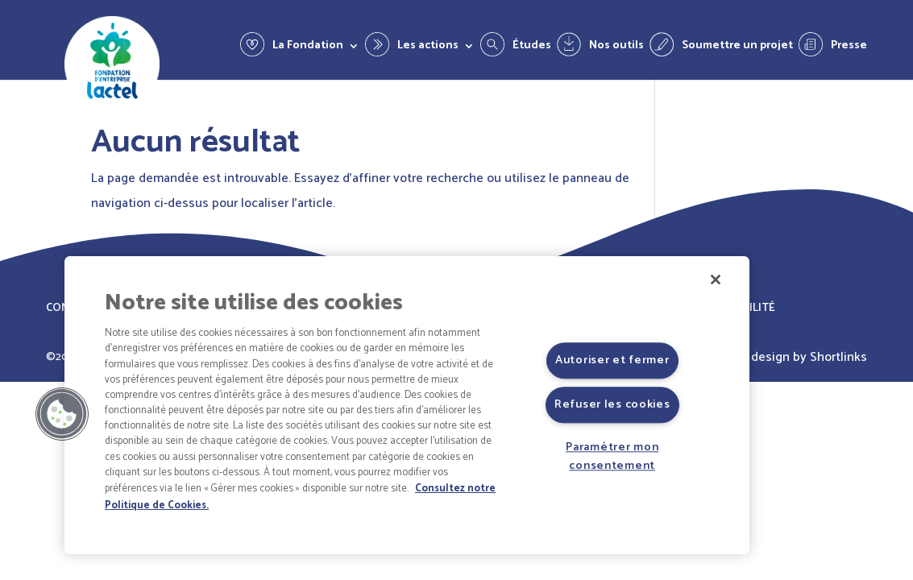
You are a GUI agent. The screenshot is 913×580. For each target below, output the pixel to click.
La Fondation (307, 47)
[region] (406, 405)
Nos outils (616, 47)
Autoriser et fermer (612, 360)
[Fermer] (715, 279)
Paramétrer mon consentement (612, 456)
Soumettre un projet (737, 47)
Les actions (428, 47)
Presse (849, 47)
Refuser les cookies (612, 404)
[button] (62, 414)
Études (532, 47)
